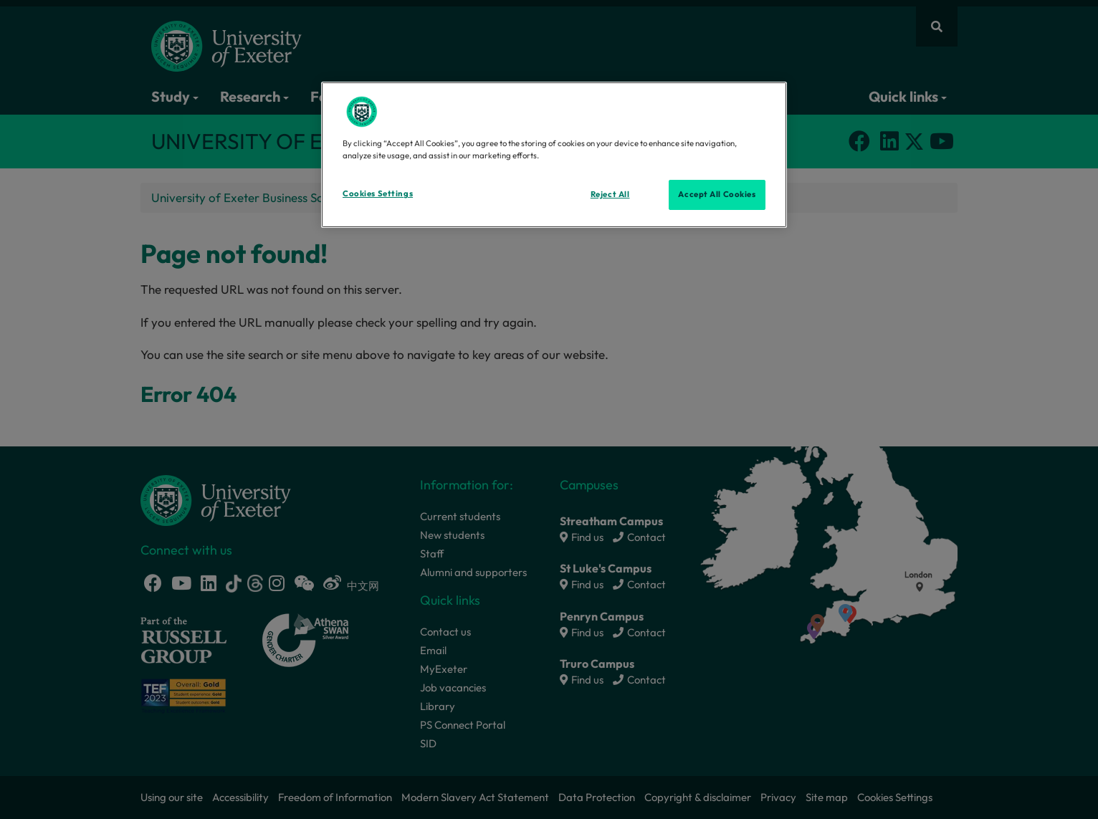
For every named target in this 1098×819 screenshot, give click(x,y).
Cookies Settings (378, 193)
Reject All (610, 194)
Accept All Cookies (716, 194)
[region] (554, 155)
